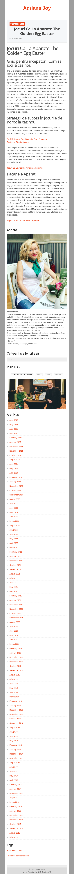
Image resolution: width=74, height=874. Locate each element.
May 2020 (14, 635)
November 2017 (16, 758)
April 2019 (14, 692)
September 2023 (17, 495)
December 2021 (16, 561)
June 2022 (14, 534)
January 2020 (15, 653)
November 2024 (16, 451)
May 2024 (14, 468)
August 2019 (15, 675)
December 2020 (16, 605)
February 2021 (16, 596)
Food (39, 374)
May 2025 (14, 424)
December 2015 (16, 815)
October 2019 (15, 666)
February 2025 (16, 438)
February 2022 (16, 552)
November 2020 (16, 609)
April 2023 (14, 517)
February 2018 (16, 745)
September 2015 (17, 828)
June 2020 (14, 631)
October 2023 (15, 490)
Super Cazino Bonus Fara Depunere (23, 220)
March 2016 (14, 802)
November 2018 (16, 714)
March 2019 (14, 697)
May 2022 (14, 539)
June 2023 (14, 508)
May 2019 (14, 688)
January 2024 (15, 482)
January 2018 (15, 749)
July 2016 (14, 798)
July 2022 (14, 530)
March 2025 (14, 433)
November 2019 (16, 662)
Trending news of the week (22, 374)
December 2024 (16, 446)
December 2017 (16, 754)
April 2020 (14, 640)
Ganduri (58, 374)
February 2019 (16, 701)
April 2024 (14, 473)
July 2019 (14, 679)
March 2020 (14, 644)
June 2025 (14, 420)
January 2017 (15, 789)
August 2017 (15, 763)
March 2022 (14, 547)
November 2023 (16, 486)
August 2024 (15, 460)
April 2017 (14, 780)
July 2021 (14, 578)
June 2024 (14, 464)
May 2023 (14, 512)
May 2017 (14, 776)
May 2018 (14, 741)
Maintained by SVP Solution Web (39, 872)
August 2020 (15, 622)
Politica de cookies (14, 850)
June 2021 (14, 583)
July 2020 (14, 626)
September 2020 (17, 618)
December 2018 (16, 710)
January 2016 (15, 811)
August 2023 (15, 499)
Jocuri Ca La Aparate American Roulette (25, 168)
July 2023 (14, 504)
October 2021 (15, 565)
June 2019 (14, 684)
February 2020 (16, 648)
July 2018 (14, 732)
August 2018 (15, 727)
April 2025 (14, 429)
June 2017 (14, 771)
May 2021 (14, 587)
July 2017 (14, 767)
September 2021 (17, 569)
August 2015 (15, 833)
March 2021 (14, 591)
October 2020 (15, 613)
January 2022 (15, 556)
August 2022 (15, 525)
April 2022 (14, 543)
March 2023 (14, 521)
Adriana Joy (37, 8)
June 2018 (14, 736)
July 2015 (14, 837)
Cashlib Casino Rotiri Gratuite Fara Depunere (27, 139)
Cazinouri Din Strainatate (18, 142)
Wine (48, 374)
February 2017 (16, 785)
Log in (25, 872)
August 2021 (15, 574)
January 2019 (15, 705)
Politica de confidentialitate (18, 856)
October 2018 (15, 719)
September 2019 (17, 670)
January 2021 (15, 600)
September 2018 (17, 723)
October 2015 (15, 824)
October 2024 (15, 455)
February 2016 (16, 806)
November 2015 (16, 820)
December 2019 (16, 657)
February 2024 (16, 477)
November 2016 (16, 793)
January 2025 (15, 442)
